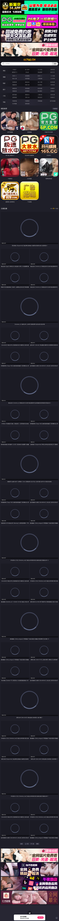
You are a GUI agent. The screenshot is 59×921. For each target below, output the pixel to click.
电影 (4, 83)
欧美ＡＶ (40, 76)
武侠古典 (52, 94)
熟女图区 (40, 91)
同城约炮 (14, 101)
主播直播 (40, 78)
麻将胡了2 (14, 72)
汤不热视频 (52, 101)
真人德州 (27, 69)
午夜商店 (27, 101)
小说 (4, 96)
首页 (21, 844)
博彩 (4, 71)
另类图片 (52, 91)
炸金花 (27, 72)
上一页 (26, 844)
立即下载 (40, 917)
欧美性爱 (52, 82)
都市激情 (14, 94)
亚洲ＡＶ (14, 76)
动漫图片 (52, 88)
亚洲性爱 (14, 82)
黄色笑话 (40, 97)
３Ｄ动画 (52, 76)
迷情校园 (14, 97)
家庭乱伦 (27, 94)
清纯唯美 (27, 91)
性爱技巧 (52, 97)
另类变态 (52, 85)
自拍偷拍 (27, 76)
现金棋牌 (40, 72)
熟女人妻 (14, 78)
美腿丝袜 (14, 91)
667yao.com (29, 59)
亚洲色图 (27, 88)
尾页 (37, 844)
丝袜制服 (27, 78)
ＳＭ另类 (52, 78)
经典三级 (27, 85)
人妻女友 (40, 94)
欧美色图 (40, 88)
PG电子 (14, 69)
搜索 (55, 63)
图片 (4, 89)
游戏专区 (52, 69)
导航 (4, 102)
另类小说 (27, 97)
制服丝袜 (14, 85)
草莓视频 (40, 101)
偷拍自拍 (27, 82)
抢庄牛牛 (52, 72)
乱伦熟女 (40, 85)
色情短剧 (27, 103)
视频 (4, 77)
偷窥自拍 (14, 88)
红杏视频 (14, 103)
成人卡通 (40, 82)
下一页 (32, 844)
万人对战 (40, 69)
